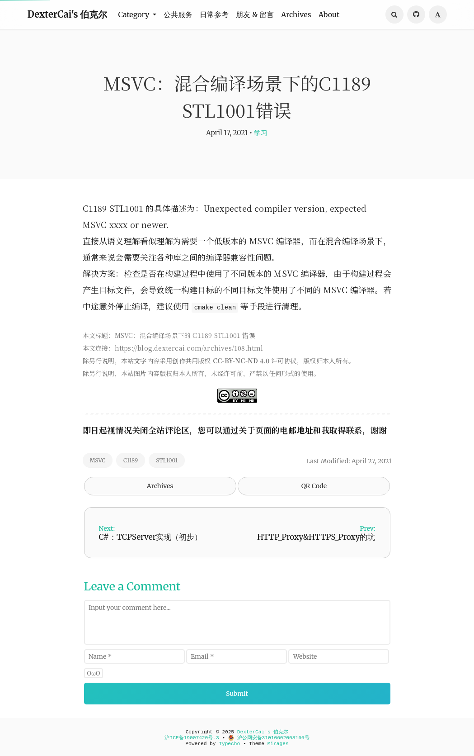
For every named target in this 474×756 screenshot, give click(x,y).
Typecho (229, 743)
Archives (296, 14)
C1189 (130, 460)
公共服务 (178, 14)
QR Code (314, 486)
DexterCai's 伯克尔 (68, 14)
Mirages (278, 743)
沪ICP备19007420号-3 (191, 738)
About (329, 14)
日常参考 (214, 14)
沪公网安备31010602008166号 (269, 738)
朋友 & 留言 (255, 14)
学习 (261, 132)
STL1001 (167, 460)
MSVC (98, 460)
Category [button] (134, 14)
